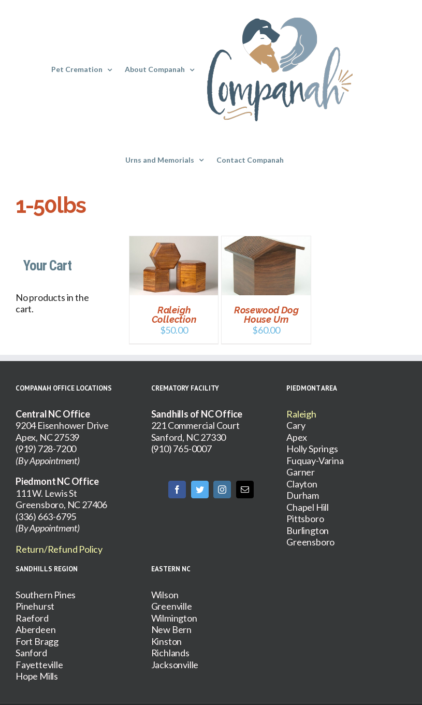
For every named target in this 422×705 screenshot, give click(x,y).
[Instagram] (222, 489)
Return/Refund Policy (59, 549)
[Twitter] (200, 489)
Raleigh (301, 414)
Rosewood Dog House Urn (266, 315)
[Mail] (245, 489)
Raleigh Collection (174, 315)
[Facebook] (177, 489)
